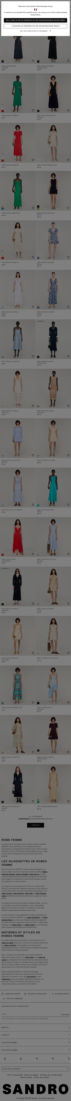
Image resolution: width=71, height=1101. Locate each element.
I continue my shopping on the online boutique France (35, 26)
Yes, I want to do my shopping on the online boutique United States (35, 20)
